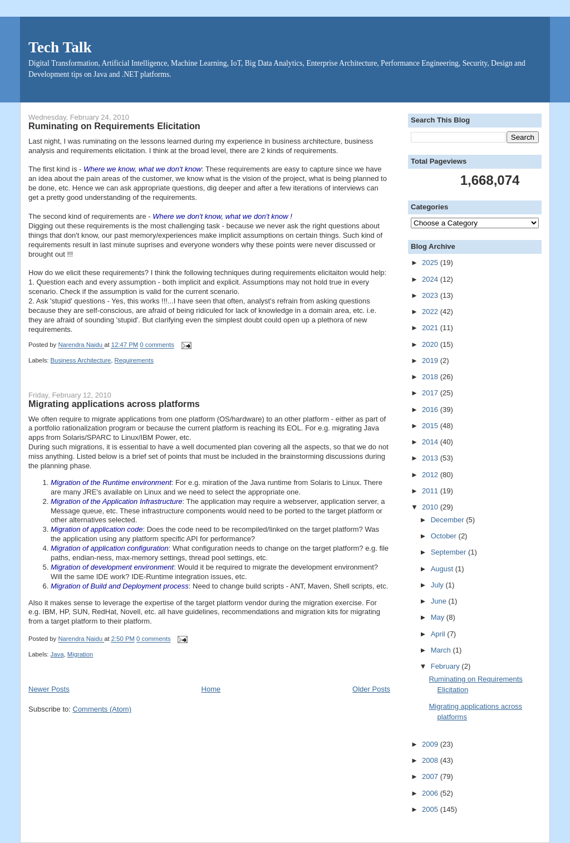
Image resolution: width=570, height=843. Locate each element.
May (438, 617)
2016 (431, 409)
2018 (431, 377)
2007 (431, 776)
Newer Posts (49, 689)
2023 (431, 295)
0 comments (157, 345)
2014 (431, 442)
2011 (431, 491)
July (438, 585)
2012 (431, 474)
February (446, 666)
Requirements (134, 360)
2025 (431, 262)
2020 (431, 344)
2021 (431, 328)
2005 (431, 809)
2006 (431, 793)
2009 (431, 744)
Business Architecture (81, 360)
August (443, 569)
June (440, 601)
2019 (431, 360)
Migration (80, 654)
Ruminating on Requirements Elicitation (114, 126)
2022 (431, 311)
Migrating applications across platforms (114, 404)
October (445, 536)
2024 (431, 279)
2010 (431, 507)
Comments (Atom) (102, 709)
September (449, 552)
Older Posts (371, 689)
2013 (431, 458)
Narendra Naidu (81, 345)
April (439, 634)
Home (211, 689)
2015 (431, 426)
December (448, 520)
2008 (431, 760)
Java (57, 654)
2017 (431, 393)
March (442, 650)
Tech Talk (60, 47)
